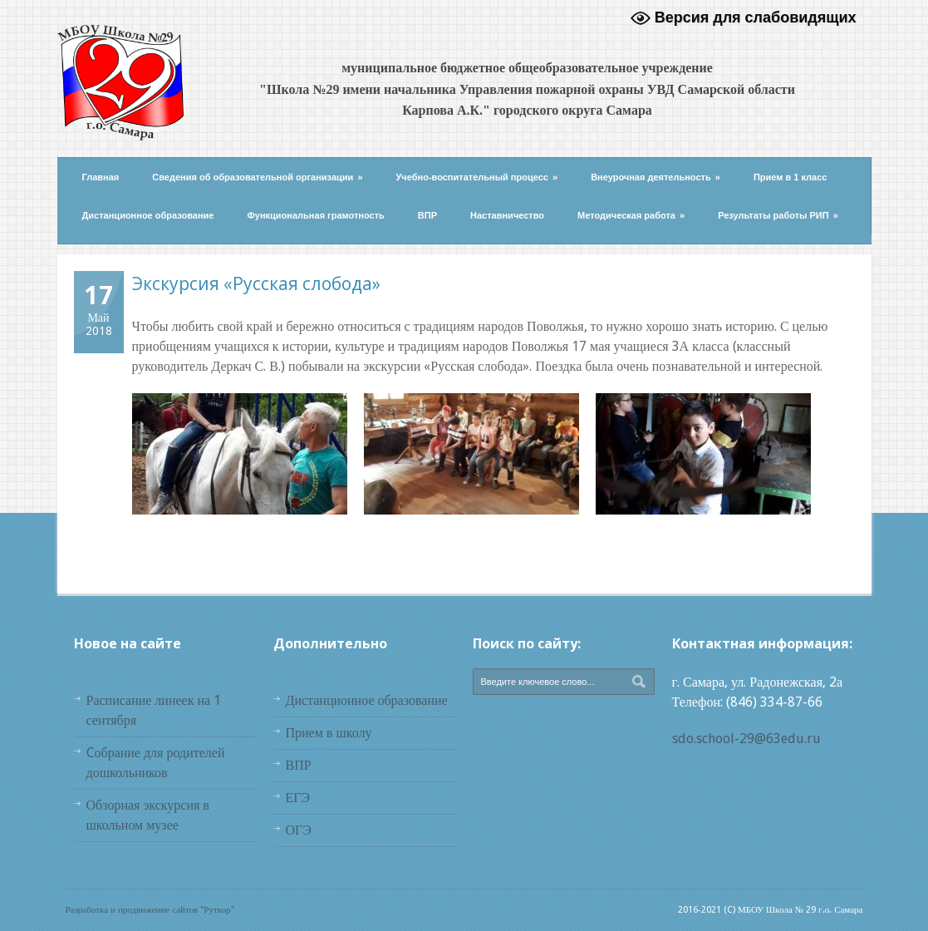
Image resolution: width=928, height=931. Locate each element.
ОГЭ (299, 830)
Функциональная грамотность (315, 215)
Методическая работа (631, 215)
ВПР (427, 215)
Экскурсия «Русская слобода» (256, 283)
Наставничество (507, 215)
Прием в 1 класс (790, 177)
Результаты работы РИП (778, 215)
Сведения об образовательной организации (257, 177)
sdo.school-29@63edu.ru (746, 738)
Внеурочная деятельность (655, 177)
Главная (101, 177)
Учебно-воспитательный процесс (477, 177)
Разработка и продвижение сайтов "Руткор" (150, 909)
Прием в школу (329, 733)
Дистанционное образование (148, 215)
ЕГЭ (298, 797)
